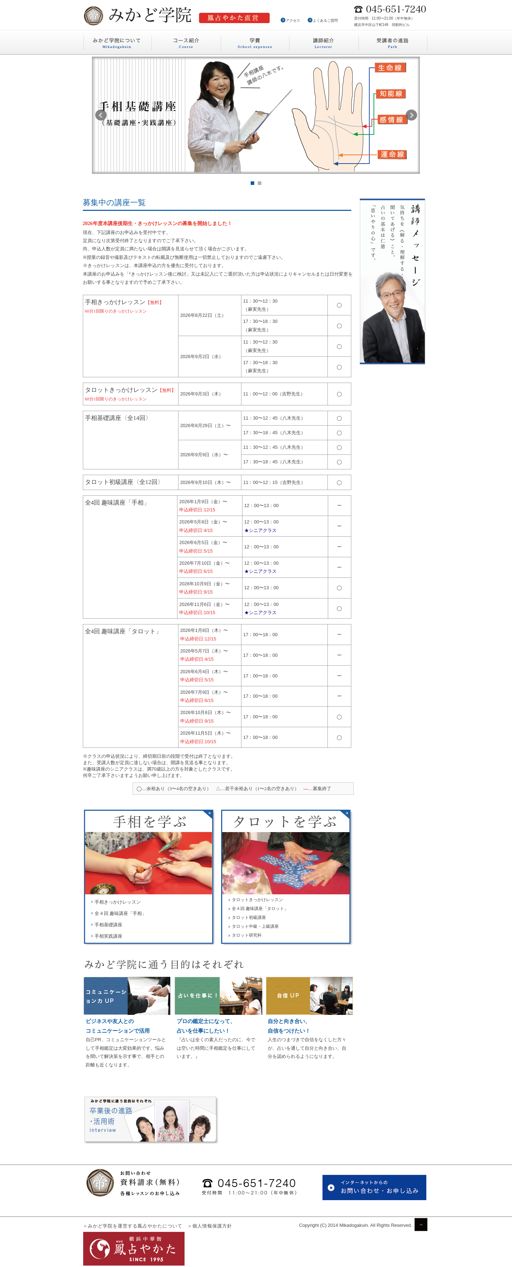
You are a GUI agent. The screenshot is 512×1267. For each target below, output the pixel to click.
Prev (101, 115)
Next (411, 115)
